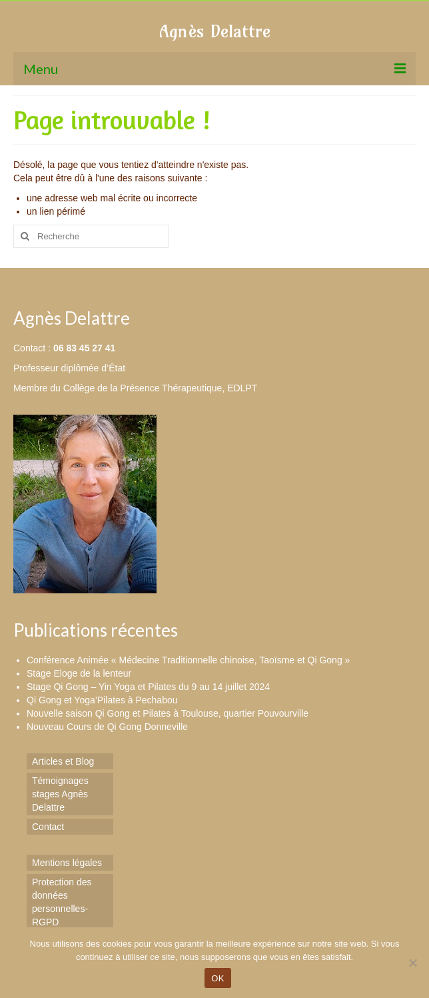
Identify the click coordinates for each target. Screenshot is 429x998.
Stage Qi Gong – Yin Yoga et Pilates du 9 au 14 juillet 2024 (148, 686)
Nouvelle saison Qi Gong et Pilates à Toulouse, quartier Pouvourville (167, 713)
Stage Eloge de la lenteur (79, 673)
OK (217, 978)
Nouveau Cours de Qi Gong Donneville (107, 726)
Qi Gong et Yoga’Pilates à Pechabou (102, 700)
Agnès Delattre (214, 31)
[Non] (412, 962)
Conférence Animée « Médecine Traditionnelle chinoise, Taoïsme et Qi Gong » (188, 660)
